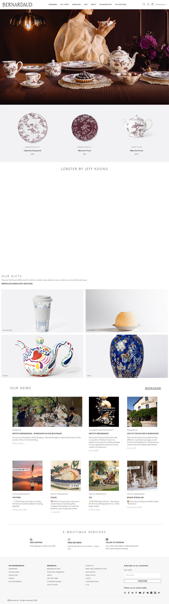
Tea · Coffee (64, 4)
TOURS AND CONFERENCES (55, 572)
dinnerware (13, 569)
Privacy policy (91, 575)
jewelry (11, 578)
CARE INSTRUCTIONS (92, 581)
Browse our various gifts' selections (17, 283)
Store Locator (52, 585)
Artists (93, 4)
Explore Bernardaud (16, 565)
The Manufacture (105, 4)
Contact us (90, 565)
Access (88, 578)
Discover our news (153, 388)
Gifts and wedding (15, 581)
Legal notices (90, 572)
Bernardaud (51, 565)
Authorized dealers (54, 581)
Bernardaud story (53, 569)
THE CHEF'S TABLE (52, 578)
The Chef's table (120, 4)
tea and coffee (14, 572)
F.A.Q (87, 585)
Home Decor (76, 4)
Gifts (86, 4)
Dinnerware (53, 4)
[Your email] (142, 575)
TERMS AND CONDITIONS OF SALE (96, 569)
